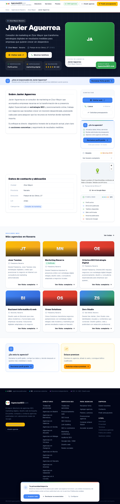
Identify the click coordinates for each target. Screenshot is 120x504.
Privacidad (102, 424)
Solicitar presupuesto (97, 112)
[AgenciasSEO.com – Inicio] (18, 4)
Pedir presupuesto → (15, 424)
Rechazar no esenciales (53, 496)
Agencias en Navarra (18, 10)
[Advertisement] (41, 154)
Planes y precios (86, 413)
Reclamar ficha (85, 406)
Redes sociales (67, 448)
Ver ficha (28, 284)
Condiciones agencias (106, 430)
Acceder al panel (86, 428)
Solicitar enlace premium (77, 366)
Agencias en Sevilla (50, 427)
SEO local (65, 417)
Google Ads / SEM (68, 441)
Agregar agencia (86, 409)
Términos (102, 427)
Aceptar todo (31, 496)
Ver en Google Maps (97, 190)
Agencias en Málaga (50, 436)
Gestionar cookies (105, 436)
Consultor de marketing (33, 207)
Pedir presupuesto (107, 4)
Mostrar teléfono (40, 55)
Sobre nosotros (105, 406)
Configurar (73, 496)
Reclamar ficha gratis (101, 81)
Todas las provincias (51, 407)
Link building (66, 424)
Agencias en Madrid (50, 412)
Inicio (7, 10)
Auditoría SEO (66, 437)
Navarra (22, 48)
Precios (57, 4)
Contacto (102, 409)
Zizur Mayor (32, 10)
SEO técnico (66, 421)
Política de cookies (105, 433)
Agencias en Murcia (50, 452)
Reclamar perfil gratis (97, 140)
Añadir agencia (87, 4)
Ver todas (109, 235)
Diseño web (65, 444)
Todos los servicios (69, 407)
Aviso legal (102, 421)
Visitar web (16, 55)
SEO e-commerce (68, 428)
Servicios (48, 4)
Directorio (37, 4)
